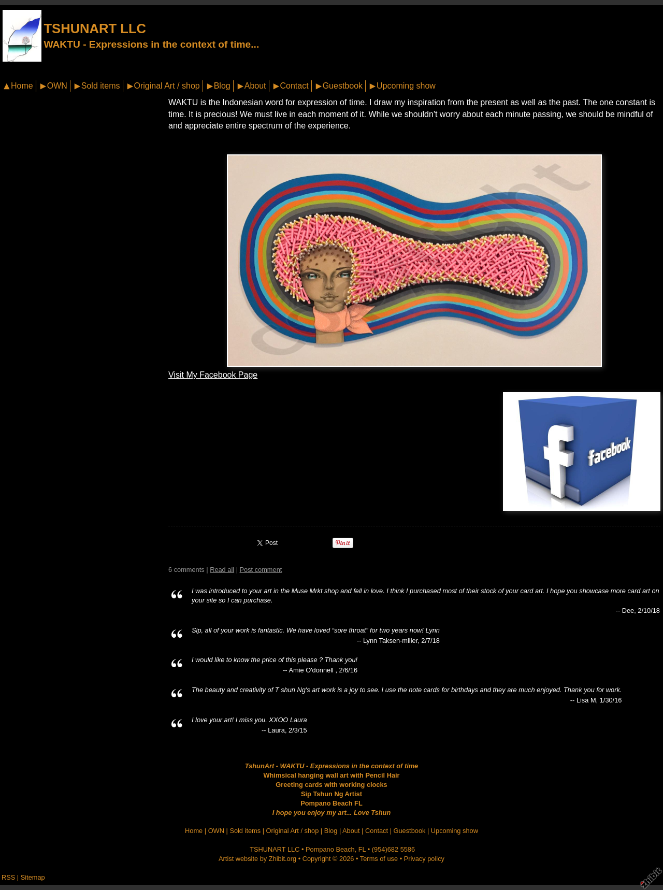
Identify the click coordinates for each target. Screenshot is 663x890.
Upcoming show (406, 85)
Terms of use (379, 859)
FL (362, 849)
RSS (8, 877)
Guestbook (343, 85)
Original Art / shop (167, 85)
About (255, 85)
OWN (57, 85)
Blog (222, 85)
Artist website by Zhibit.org (257, 859)
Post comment (261, 569)
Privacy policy (424, 859)
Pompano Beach (330, 849)
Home (22, 85)
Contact (294, 85)
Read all (222, 569)
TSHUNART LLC (95, 28)
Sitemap (33, 877)
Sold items (100, 85)
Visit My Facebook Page (212, 374)
